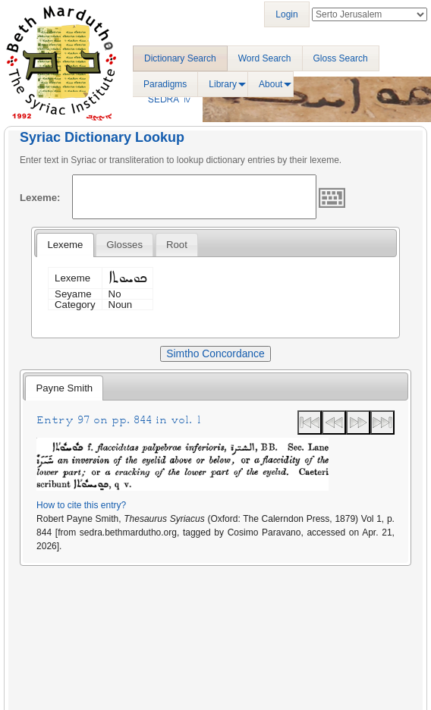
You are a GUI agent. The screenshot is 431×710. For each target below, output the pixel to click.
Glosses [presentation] (124, 244)
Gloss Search (340, 58)
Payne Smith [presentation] (64, 388)
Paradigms (165, 84)
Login (286, 14)
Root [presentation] (176, 244)
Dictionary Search (180, 58)
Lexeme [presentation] (65, 244)
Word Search (264, 58)
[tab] (64, 245)
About (270, 84)
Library (223, 84)
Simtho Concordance (215, 353)
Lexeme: (40, 197)
